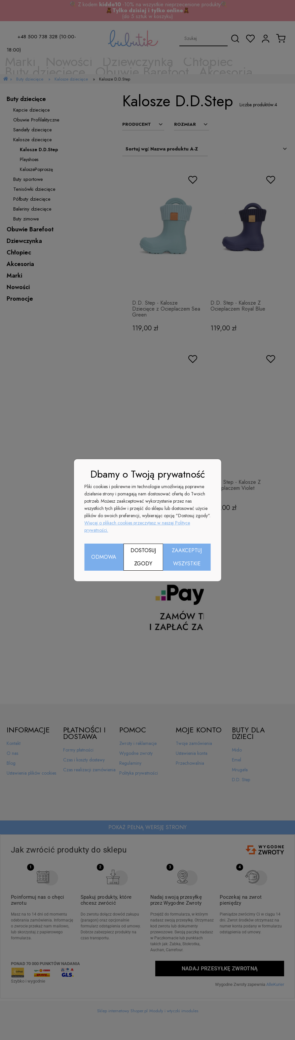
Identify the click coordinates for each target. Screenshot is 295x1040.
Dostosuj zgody (143, 557)
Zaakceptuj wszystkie (187, 557)
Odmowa (103, 557)
